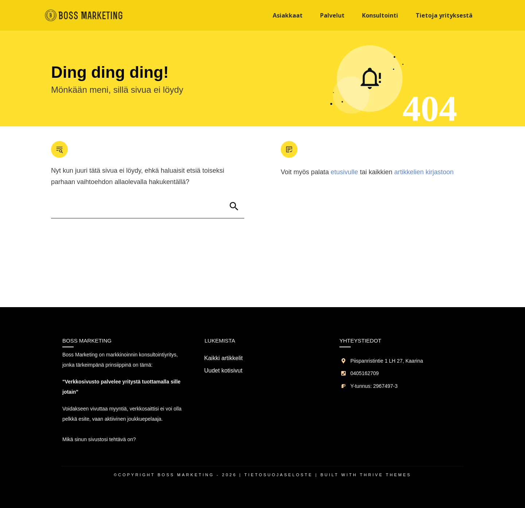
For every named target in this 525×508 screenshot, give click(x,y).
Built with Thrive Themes (365, 475)
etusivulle (344, 172)
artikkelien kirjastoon (424, 172)
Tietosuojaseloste (278, 475)
